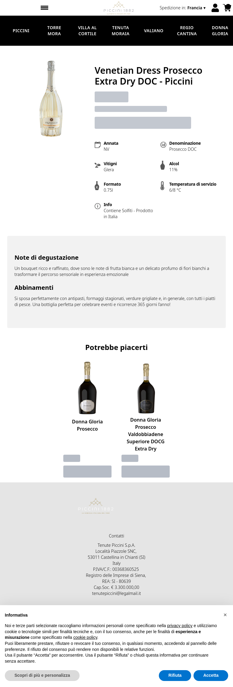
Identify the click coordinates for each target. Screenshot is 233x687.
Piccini (21, 30)
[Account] (215, 8)
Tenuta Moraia (120, 30)
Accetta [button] (211, 675)
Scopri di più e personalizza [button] (42, 675)
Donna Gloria (220, 30)
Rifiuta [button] (175, 675)
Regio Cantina (187, 30)
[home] (119, 8)
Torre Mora (54, 30)
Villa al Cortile (87, 30)
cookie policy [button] (85, 637)
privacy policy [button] (180, 625)
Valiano (153, 30)
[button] (225, 615)
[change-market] (183, 8)
